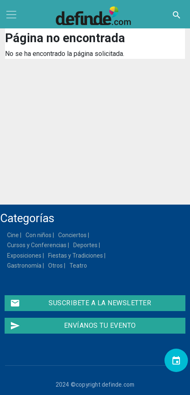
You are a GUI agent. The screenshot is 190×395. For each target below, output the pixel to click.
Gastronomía (24, 265)
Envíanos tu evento (73, 326)
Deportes (86, 245)
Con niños (38, 235)
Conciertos (73, 235)
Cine (13, 235)
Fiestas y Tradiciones (76, 255)
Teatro (78, 265)
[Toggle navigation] (11, 15)
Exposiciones (24, 255)
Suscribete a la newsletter (80, 303)
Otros (56, 265)
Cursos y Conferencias (37, 245)
